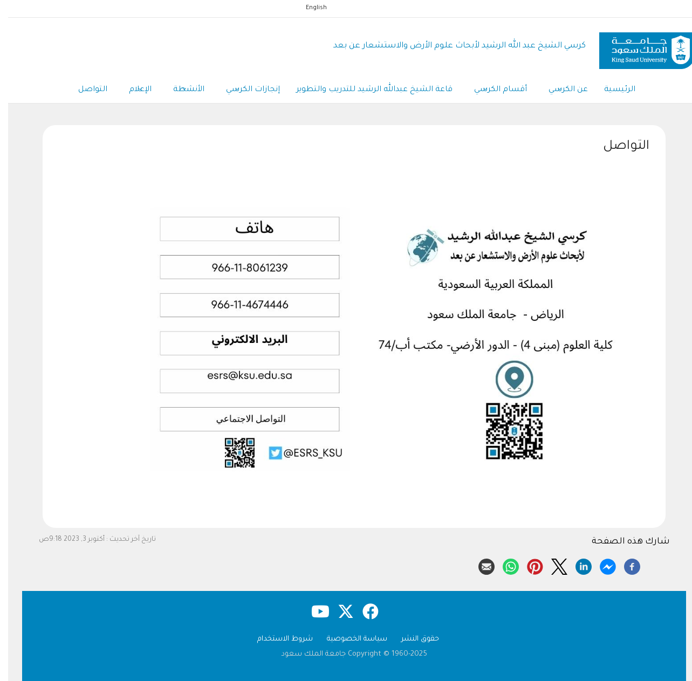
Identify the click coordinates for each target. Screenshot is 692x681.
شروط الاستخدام (277, 639)
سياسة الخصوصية (349, 639)
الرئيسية (611, 90)
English (308, 8)
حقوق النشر (412, 639)
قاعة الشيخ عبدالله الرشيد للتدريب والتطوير (366, 90)
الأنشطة (180, 90)
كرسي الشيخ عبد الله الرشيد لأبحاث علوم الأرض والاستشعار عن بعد (451, 46)
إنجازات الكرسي (245, 90)
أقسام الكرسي (492, 90)
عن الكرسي (560, 90)
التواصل (84, 90)
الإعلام (132, 90)
